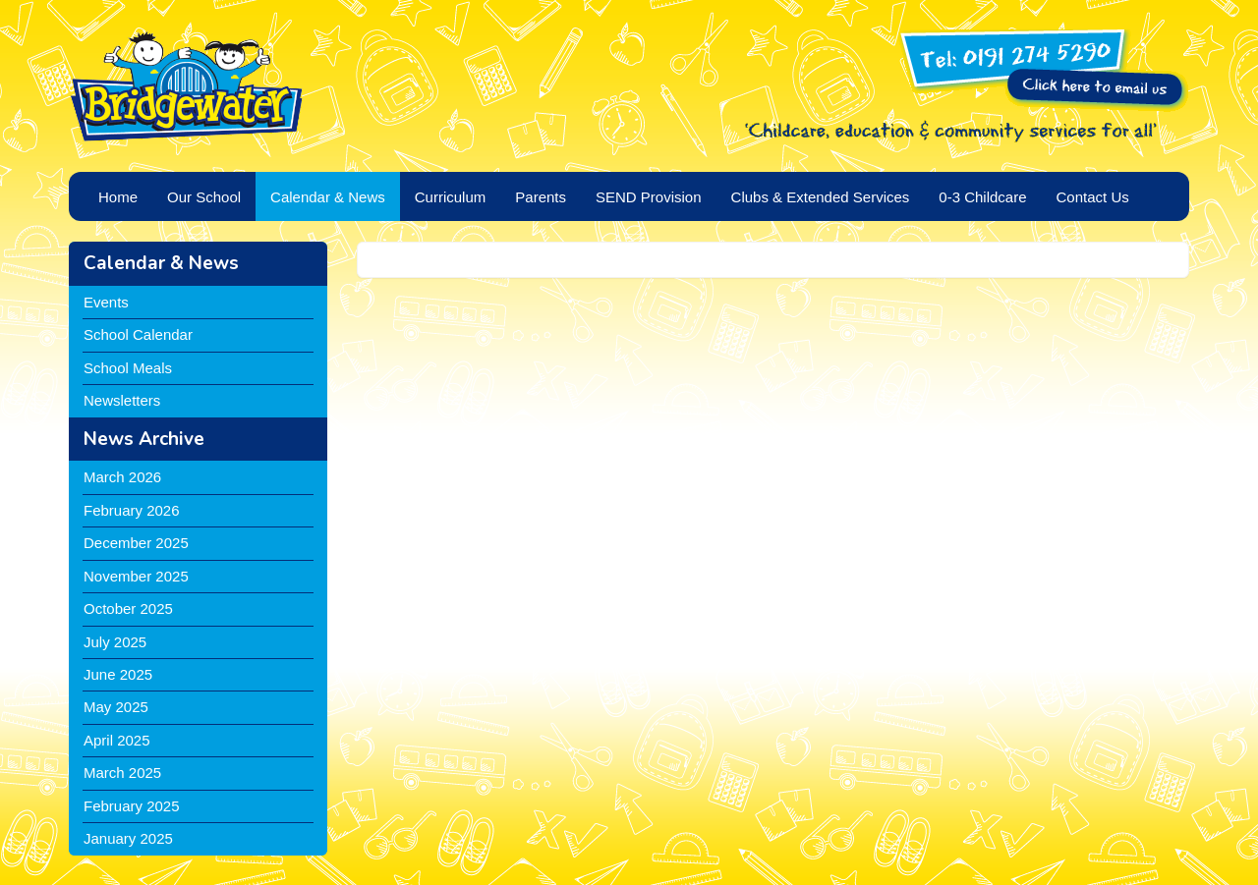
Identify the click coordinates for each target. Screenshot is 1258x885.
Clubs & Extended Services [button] (820, 197)
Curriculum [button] (450, 197)
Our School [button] (204, 197)
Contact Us (1093, 197)
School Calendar (138, 334)
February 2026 (132, 510)
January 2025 (128, 838)
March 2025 (122, 772)
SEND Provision (649, 197)
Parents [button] (540, 197)
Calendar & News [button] (327, 197)
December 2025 (136, 542)
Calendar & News (161, 263)
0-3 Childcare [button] (982, 197)
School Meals (128, 368)
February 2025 (132, 806)
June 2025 (118, 674)
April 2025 (117, 740)
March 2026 (122, 477)
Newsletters (122, 400)
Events (106, 302)
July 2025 (115, 642)
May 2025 (116, 706)
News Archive (144, 439)
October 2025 (128, 608)
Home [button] (118, 197)
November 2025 (136, 576)
